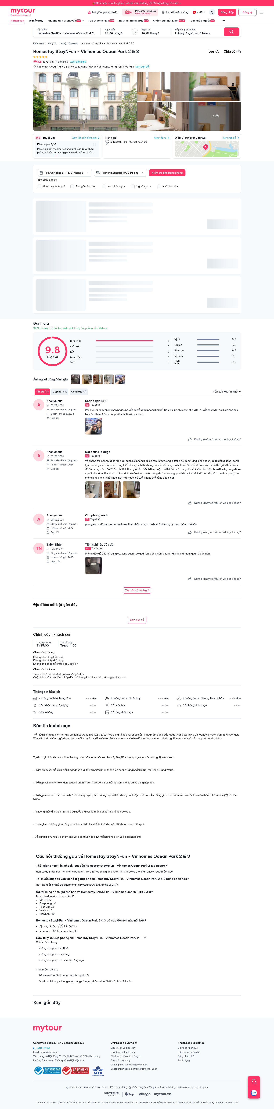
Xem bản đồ (142, 66)
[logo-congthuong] (75, 1071)
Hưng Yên (52, 43)
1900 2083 (95, 884)
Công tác (79, 391)
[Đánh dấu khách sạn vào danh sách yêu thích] (214, 51)
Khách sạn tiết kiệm (169, 20)
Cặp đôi (59, 391)
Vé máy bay (35, 20)
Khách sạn (17, 21)
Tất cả (42, 391)
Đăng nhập (227, 12)
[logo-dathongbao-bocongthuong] (47, 1071)
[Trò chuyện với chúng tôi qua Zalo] (254, 1093)
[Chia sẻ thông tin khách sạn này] (232, 51)
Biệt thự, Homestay (133, 20)
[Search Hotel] (231, 31)
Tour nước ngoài (202, 20)
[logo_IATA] (98, 1071)
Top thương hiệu (101, 20)
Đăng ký (247, 12)
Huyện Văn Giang (69, 43)
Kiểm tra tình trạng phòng (167, 172)
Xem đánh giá (78, 61)
